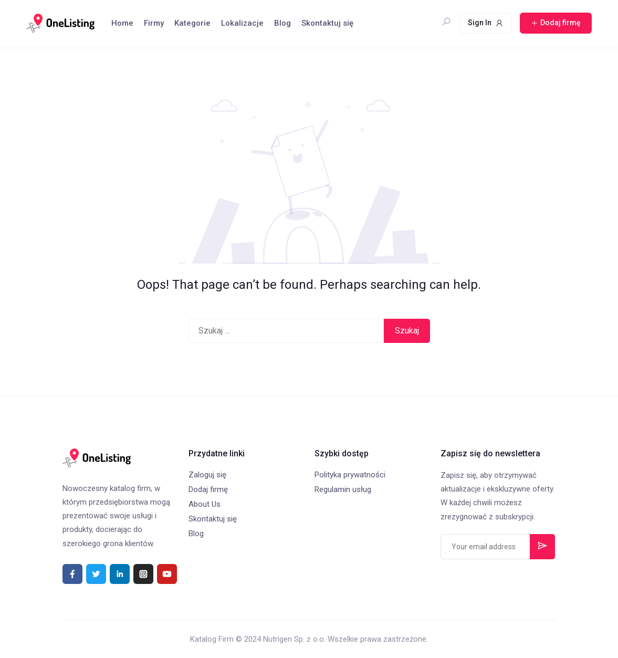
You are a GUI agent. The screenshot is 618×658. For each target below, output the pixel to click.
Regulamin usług (343, 489)
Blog (282, 23)
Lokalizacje (242, 23)
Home (122, 23)
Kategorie (192, 23)
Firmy (154, 23)
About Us (204, 504)
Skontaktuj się (327, 23)
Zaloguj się (207, 474)
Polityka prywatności (350, 474)
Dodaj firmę (208, 489)
